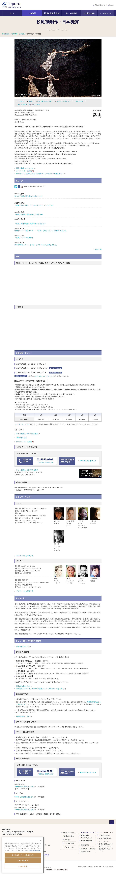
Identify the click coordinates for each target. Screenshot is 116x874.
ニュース (21, 101)
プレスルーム (69, 847)
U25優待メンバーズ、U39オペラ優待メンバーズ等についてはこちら (41, 689)
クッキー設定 (22, 866)
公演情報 (32, 13)
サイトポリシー (104, 841)
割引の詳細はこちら (23, 686)
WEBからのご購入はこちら (25, 786)
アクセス (67, 840)
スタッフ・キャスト (64, 101)
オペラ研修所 (71, 13)
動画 (30, 101)
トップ (12, 13)
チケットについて (105, 13)
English (111, 5)
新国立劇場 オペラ (87, 832)
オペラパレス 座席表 (24, 171)
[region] (23, 855)
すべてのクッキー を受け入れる (23, 855)
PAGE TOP (98, 249)
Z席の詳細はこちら (23, 716)
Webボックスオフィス (88, 461)
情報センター (85, 851)
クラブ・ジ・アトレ (22, 424)
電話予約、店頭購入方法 (45, 462)
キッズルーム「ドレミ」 (44, 376)
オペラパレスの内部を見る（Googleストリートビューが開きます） (39, 174)
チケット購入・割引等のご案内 (29, 104)
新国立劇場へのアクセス (24, 168)
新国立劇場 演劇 (86, 841)
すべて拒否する (22, 860)
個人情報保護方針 (105, 838)
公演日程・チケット (44, 101)
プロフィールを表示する (24, 556)
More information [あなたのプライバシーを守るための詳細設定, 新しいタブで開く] (34, 850)
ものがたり (80, 101)
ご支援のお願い (89, 13)
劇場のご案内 (69, 836)
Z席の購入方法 (21, 438)
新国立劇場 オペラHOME (9, 34)
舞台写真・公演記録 (88, 849)
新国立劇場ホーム (100, 5)
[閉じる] (40, 840)
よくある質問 (69, 843)
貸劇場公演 (85, 845)
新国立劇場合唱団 (51, 13)
